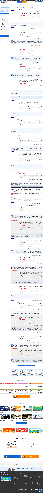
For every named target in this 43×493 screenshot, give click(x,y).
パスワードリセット (32, 475)
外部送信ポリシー (32, 480)
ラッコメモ (38, 487)
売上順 (18, 9)
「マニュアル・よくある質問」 (25, 468)
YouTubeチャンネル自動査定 (16, 478)
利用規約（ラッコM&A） (32, 478)
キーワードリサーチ (39, 475)
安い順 (16, 9)
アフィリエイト (38, 480)
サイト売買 (38, 474)
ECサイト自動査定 (15, 480)
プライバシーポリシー (32, 479)
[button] (16, 473)
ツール (37, 481)
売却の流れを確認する (22, 451)
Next (42, 431)
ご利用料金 (25, 473)
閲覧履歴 (7, 13)
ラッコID (38, 473)
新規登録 (31, 473)
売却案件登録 (14, 476)
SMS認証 (26, 97)
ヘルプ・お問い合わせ (26, 480)
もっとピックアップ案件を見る (22, 398)
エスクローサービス (26, 474)
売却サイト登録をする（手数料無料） (24, 450)
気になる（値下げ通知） (39, 15)
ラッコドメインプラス (39, 486)
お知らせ (25, 479)
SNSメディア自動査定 (15, 479)
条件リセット (32, 7)
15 (28, 367)
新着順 (13, 9)
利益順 (20, 9)
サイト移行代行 (25, 475)
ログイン (31, 474)
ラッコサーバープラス (39, 485)
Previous (1, 431)
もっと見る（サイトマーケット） (27, 200)
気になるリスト (2, 13)
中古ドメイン (38, 479)
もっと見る (23, 423)
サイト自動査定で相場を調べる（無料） (24, 452)
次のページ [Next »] (26, 365)
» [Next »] (31, 367)
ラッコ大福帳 (38, 484)
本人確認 (23, 97)
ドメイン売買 (38, 478)
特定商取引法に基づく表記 (32, 481)
